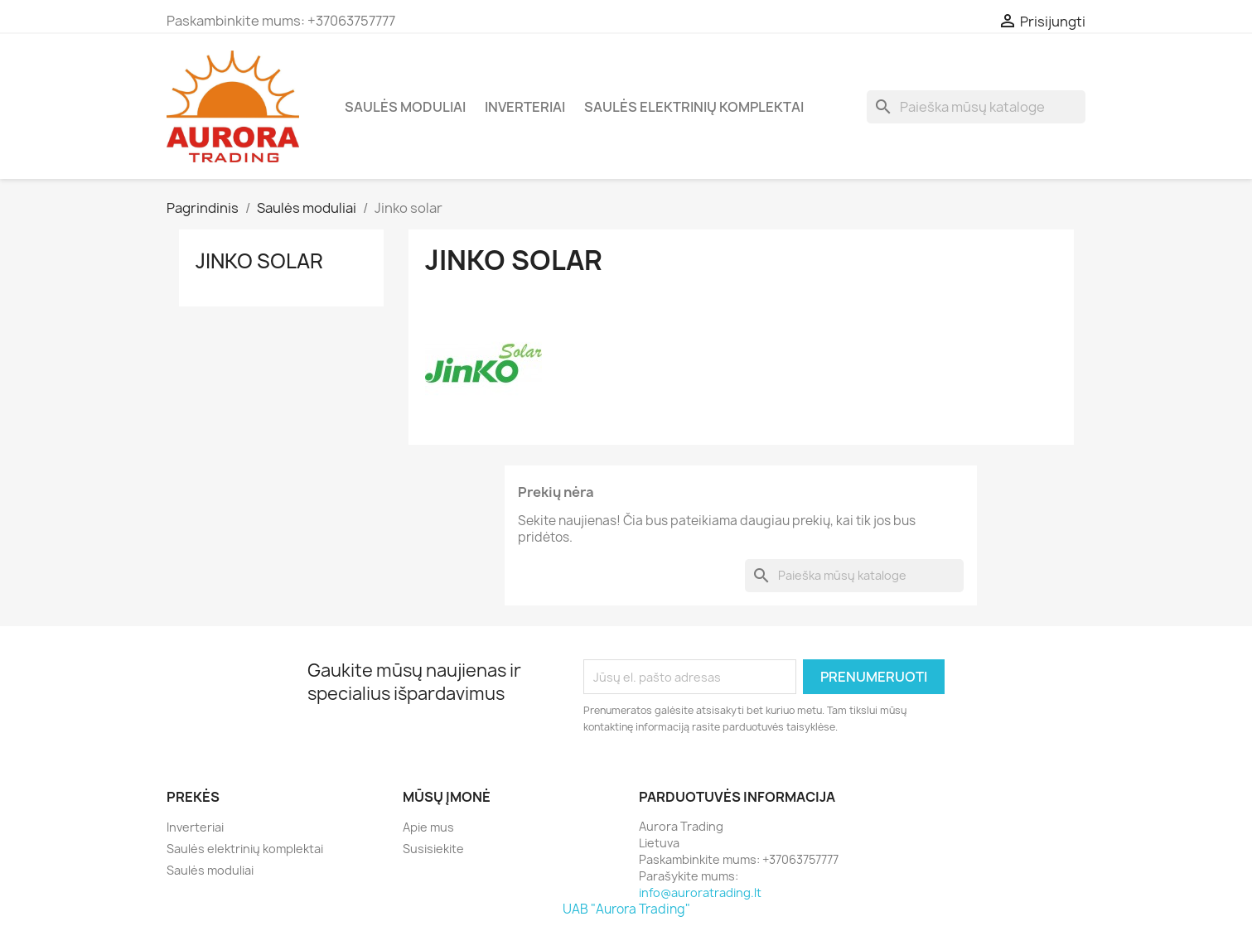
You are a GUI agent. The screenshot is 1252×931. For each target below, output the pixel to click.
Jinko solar (259, 261)
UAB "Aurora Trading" (626, 909)
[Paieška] (976, 106)
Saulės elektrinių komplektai (694, 107)
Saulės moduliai (405, 107)
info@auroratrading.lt (700, 892)
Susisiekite (433, 848)
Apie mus (428, 827)
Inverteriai (525, 107)
